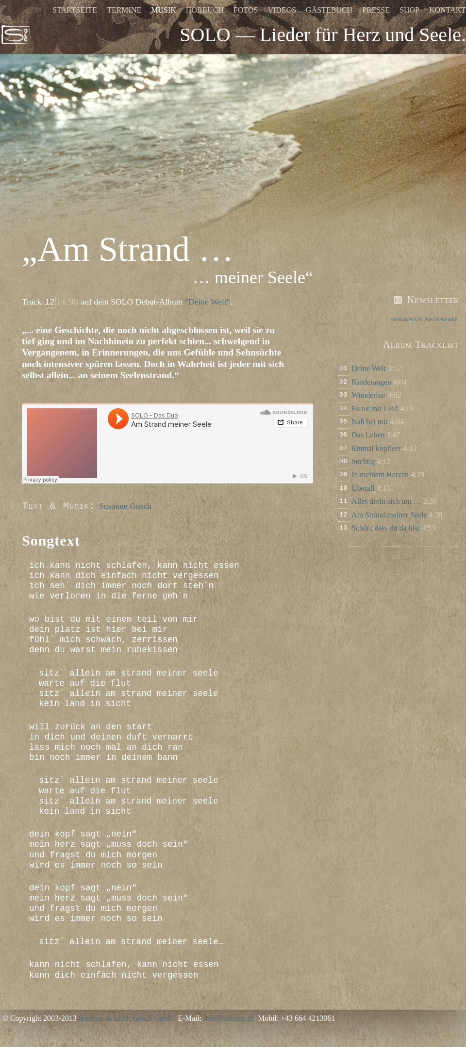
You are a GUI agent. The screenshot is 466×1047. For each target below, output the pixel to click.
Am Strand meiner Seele (389, 515)
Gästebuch (329, 10)
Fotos (245, 10)
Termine (124, 10)
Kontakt (447, 10)
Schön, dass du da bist (385, 528)
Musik (163, 10)
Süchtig (363, 461)
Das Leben (367, 435)
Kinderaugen (371, 382)
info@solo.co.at (227, 1018)
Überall (362, 488)
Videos (281, 10)
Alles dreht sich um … (386, 501)
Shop (409, 10)
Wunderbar (368, 395)
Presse (376, 10)
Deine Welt (368, 368)
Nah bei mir (369, 422)
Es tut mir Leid (374, 408)
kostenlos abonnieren (425, 318)
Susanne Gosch (125, 506)
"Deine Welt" (207, 301)
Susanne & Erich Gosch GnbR (125, 1018)
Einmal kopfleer (376, 448)
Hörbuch (205, 10)
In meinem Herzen (380, 474)
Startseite (74, 10)
